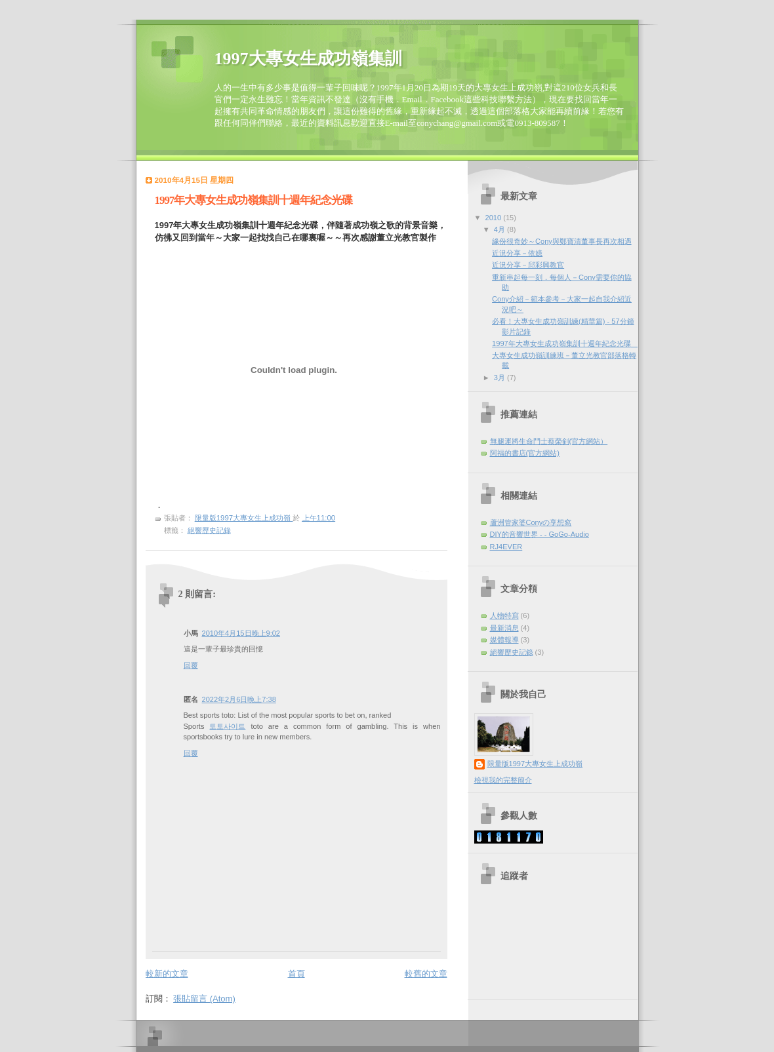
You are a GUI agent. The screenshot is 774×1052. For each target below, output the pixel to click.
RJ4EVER (506, 547)
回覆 (191, 665)
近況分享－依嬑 (517, 253)
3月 (500, 377)
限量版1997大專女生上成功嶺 (535, 764)
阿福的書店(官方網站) (525, 453)
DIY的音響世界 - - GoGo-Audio (539, 534)
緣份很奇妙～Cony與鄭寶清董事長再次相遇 (562, 241)
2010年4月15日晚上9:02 (241, 633)
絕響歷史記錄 (209, 530)
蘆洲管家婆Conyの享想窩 (531, 522)
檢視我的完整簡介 (503, 780)
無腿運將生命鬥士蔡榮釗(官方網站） (549, 441)
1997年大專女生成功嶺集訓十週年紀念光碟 (565, 343)
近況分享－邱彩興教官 (528, 265)
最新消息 (504, 628)
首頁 (296, 974)
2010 (494, 218)
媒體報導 (504, 640)
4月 (500, 229)
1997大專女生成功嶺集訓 (308, 58)
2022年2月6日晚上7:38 (239, 699)
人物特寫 (504, 615)
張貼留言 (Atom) (204, 998)
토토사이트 (227, 726)
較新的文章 (167, 974)
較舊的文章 (426, 974)
